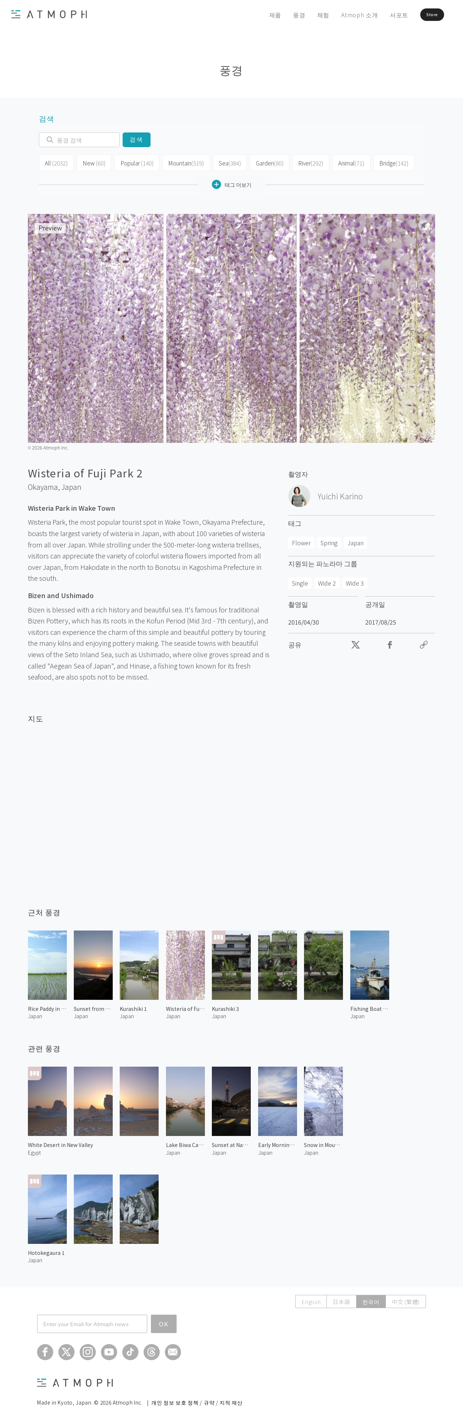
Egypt (34, 1150)
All (55, 162)
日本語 (341, 1299)
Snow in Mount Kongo (323, 1143)
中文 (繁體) (406, 1299)
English (311, 1299)
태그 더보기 (232, 182)
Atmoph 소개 (342, 14)
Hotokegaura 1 (46, 1251)
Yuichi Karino (340, 494)
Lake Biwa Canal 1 (185, 1143)
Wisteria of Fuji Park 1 (185, 1006)
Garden (263, 162)
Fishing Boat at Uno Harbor (369, 1006)
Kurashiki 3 (225, 1006)
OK (164, 1321)
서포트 (382, 14)
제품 (258, 14)
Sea (224, 162)
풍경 (282, 14)
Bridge (386, 162)
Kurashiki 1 (133, 1006)
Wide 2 (327, 581)
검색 (136, 139)
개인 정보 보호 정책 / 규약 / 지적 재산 (197, 1400)
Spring (329, 540)
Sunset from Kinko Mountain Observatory (93, 1006)
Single (300, 581)
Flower (301, 540)
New (92, 162)
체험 (306, 14)
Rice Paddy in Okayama (47, 1006)
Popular (134, 162)
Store (421, 14)
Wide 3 (355, 581)
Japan (71, 485)
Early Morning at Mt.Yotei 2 (277, 1143)
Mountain (182, 162)
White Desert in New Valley (60, 1143)
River (304, 162)
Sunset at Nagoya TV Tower (231, 1143)
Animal (344, 162)
